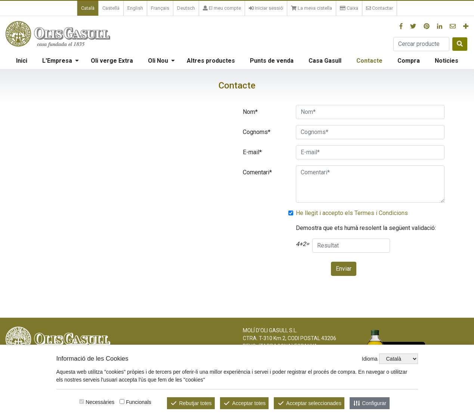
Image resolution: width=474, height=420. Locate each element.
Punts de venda (272, 60)
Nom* (250, 111)
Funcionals (138, 402)
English (135, 8)
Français (160, 8)
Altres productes (211, 60)
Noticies (446, 60)
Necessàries (100, 402)
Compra (408, 60)
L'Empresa (57, 60)
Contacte (369, 60)
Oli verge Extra (112, 60)
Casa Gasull (325, 60)
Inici (21, 60)
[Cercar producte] (421, 44)
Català (88, 8)
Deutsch (186, 8)
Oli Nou (158, 60)
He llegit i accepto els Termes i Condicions (352, 213)
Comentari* (257, 172)
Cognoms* (256, 132)
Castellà (111, 8)
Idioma (370, 359)
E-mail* (252, 152)
